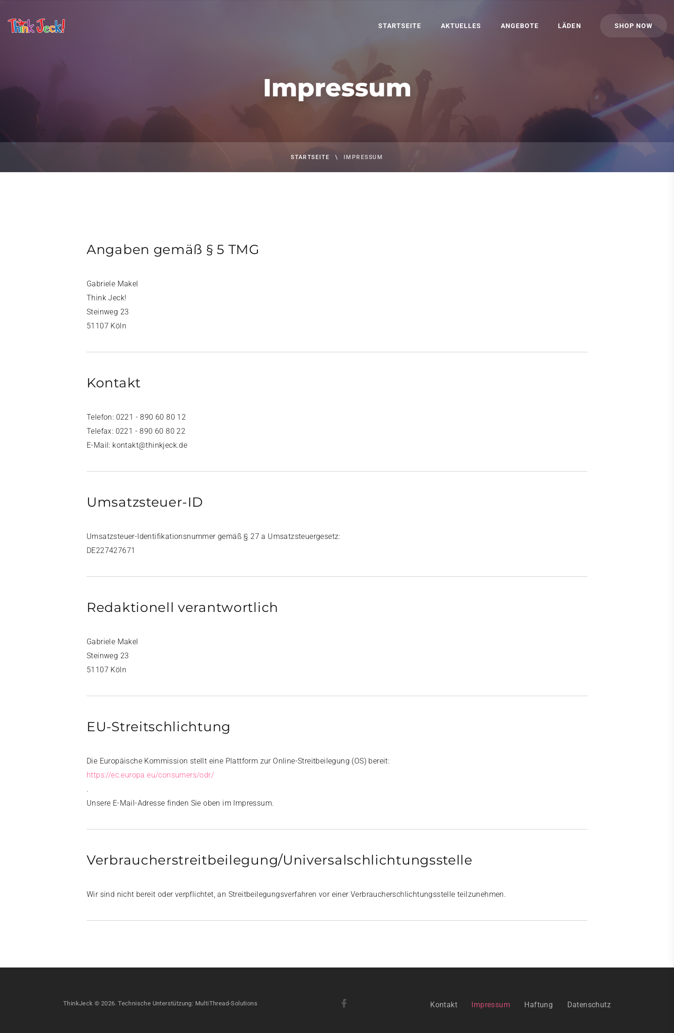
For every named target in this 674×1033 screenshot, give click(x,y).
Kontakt (443, 1017)
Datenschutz (589, 1017)
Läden (569, 25)
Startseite (400, 25)
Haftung (538, 1017)
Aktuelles (461, 25)
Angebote (520, 25)
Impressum (490, 1017)
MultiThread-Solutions (226, 1015)
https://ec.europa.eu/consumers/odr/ (150, 775)
